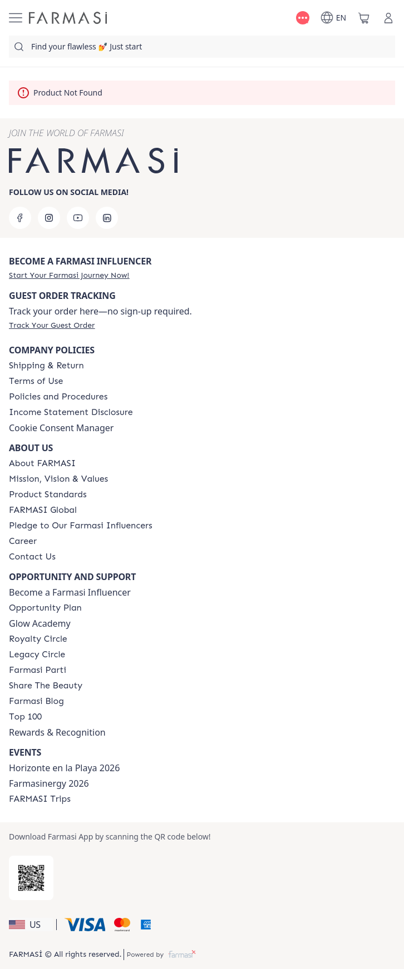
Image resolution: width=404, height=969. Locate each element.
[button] (31, 924)
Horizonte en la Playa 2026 (64, 767)
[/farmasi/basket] (364, 17)
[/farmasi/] (68, 18)
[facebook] (20, 218)
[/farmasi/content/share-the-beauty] (45, 685)
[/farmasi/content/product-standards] (48, 494)
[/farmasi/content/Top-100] (25, 716)
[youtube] (78, 218)
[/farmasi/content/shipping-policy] (46, 365)
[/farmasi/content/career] (23, 541)
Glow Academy (40, 623)
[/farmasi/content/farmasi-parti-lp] (37, 670)
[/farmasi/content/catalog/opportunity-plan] (45, 607)
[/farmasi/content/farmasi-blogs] (36, 701)
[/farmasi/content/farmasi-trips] (40, 799)
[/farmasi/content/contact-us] (32, 556)
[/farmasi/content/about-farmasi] (42, 463)
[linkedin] (107, 218)
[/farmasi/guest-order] (52, 325)
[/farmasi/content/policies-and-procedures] (58, 396)
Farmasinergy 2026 (49, 783)
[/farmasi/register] (69, 275)
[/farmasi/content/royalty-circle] (38, 639)
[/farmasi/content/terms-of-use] (36, 381)
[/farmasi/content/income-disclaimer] (71, 412)
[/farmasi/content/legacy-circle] (37, 654)
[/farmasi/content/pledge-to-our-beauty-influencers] (80, 525)
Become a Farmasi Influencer (70, 592)
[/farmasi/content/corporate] (43, 510)
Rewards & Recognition (57, 732)
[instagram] (49, 218)
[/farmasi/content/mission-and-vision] (58, 478)
